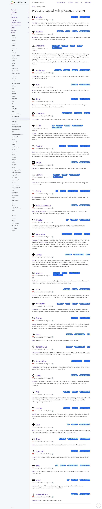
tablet (13, 205)
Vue (37, 391)
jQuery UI (40, 451)
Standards (13, 30)
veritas (14, 215)
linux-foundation (16, 129)
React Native (41, 346)
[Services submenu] (28, 27)
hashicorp (14, 96)
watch (13, 220)
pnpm (38, 480)
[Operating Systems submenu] (28, 22)
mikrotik (14, 144)
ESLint (38, 125)
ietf (13, 106)
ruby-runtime (15, 185)
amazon (14, 40)
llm (13, 131)
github (13, 88)
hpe (13, 101)
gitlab (13, 91)
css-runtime (15, 68)
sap (13, 190)
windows (14, 228)
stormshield (15, 200)
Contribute (70, 2)
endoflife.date (20, 2)
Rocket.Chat (41, 361)
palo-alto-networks (17, 172)
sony (13, 197)
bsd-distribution (16, 55)
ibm (13, 103)
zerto (13, 230)
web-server (15, 225)
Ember (39, 162)
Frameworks (14, 17)
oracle (13, 167)
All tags (13, 32)
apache (14, 43)
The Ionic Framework (38, 211)
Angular (39, 31)
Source (76, 2)
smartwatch (15, 192)
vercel (13, 213)
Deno (38, 99)
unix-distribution (16, 208)
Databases (14, 12)
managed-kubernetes (17, 134)
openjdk (14, 164)
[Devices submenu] (28, 15)
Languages (14, 20)
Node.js (39, 273)
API (81, 2)
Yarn (38, 424)
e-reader (14, 76)
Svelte (38, 375)
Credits (12, 507)
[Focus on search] (98, 505)
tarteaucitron (42, 494)
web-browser (15, 223)
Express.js (35, 183)
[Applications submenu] (28, 10)
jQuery (39, 439)
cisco (13, 60)
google (14, 93)
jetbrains (14, 121)
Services (13, 27)
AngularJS (40, 45)
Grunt (38, 191)
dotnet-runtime (16, 73)
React (38, 334)
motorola (14, 152)
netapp (14, 157)
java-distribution (16, 114)
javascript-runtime (17, 119)
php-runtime (15, 175)
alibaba (14, 37)
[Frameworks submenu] (28, 17)
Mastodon (40, 234)
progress (14, 177)
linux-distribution (16, 126)
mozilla (14, 154)
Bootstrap (40, 70)
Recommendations (61, 2)
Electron (39, 146)
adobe (13, 35)
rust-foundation (16, 187)
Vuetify (39, 408)
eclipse (14, 78)
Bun (37, 84)
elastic (13, 81)
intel (13, 111)
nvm (38, 465)
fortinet (14, 86)
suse (13, 203)
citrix (13, 63)
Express (39, 174)
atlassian (14, 48)
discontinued (15, 70)
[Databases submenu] (28, 12)
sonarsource (15, 195)
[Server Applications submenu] (28, 25)
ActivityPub (43, 242)
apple (13, 45)
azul (13, 50)
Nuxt (38, 289)
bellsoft (14, 53)
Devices (13, 15)
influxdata (14, 109)
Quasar (39, 318)
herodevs (14, 98)
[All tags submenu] (28, 32)
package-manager (17, 170)
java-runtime (15, 116)
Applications (14, 10)
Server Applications (16, 25)
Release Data (88, 2)
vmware (14, 218)
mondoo (14, 149)
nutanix (14, 159)
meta (13, 139)
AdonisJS (39, 17)
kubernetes (15, 124)
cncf (13, 65)
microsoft (14, 142)
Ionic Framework (43, 205)
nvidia (13, 162)
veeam (14, 210)
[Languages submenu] (28, 20)
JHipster (39, 220)
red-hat (14, 182)
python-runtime (16, 180)
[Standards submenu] (28, 30)
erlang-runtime (16, 83)
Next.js (39, 254)
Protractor (40, 303)
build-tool (14, 58)
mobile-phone (15, 147)
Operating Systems (16, 22)
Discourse (40, 113)
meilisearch (15, 137)
